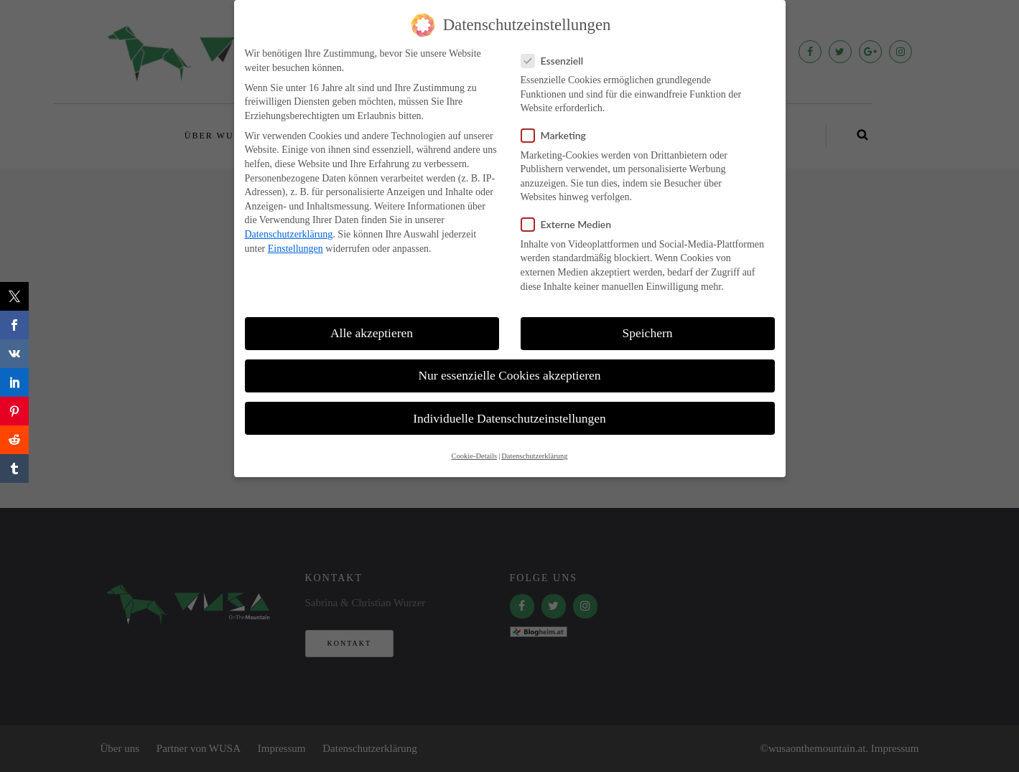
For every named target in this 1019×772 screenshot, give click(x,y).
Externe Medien (571, 224)
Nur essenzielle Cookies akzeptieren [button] (509, 375)
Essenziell (557, 60)
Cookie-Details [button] (475, 456)
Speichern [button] (648, 333)
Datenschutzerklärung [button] (534, 456)
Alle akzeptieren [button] (371, 333)
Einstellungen (295, 248)
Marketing (558, 135)
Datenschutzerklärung (289, 234)
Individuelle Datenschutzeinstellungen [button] (509, 418)
